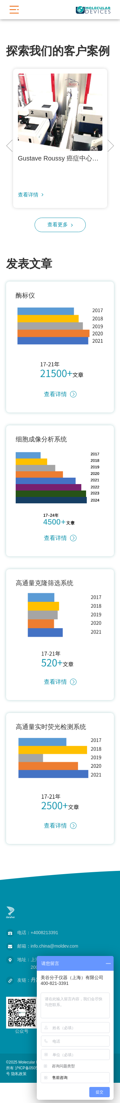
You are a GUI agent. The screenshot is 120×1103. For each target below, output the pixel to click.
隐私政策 (19, 1074)
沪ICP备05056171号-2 (34, 1068)
